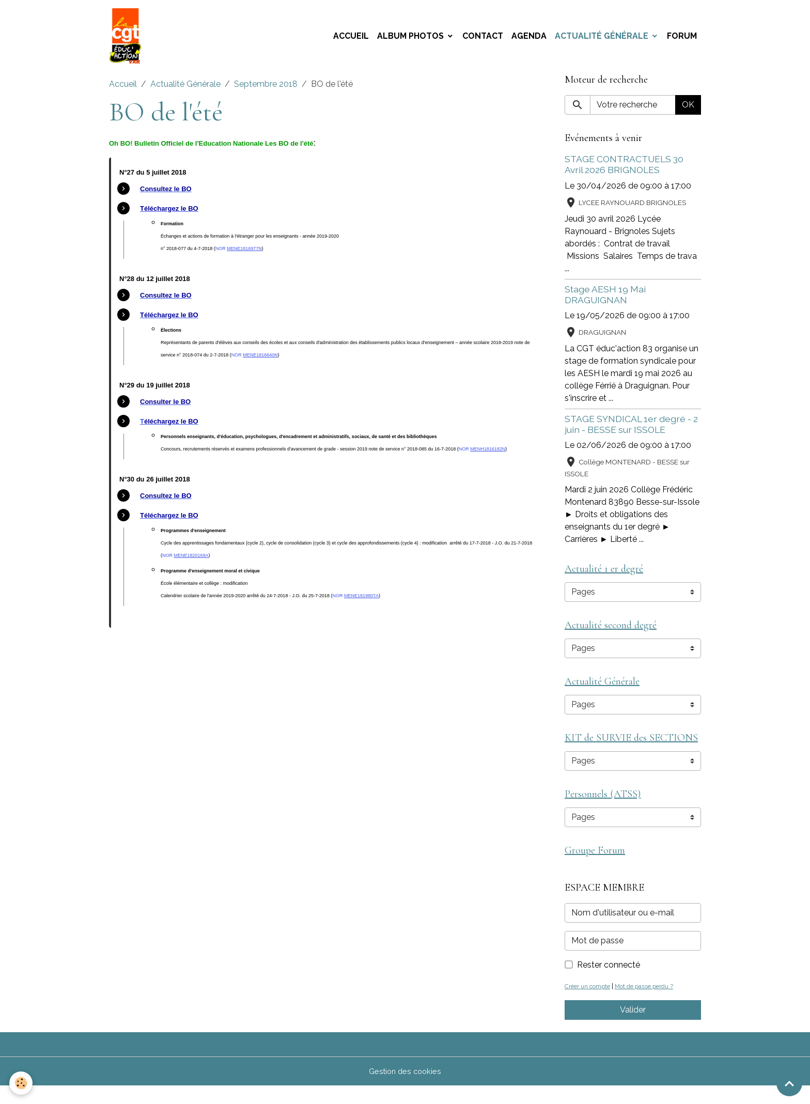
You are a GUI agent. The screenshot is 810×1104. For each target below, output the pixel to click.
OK (688, 111)
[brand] (129, 39)
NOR (221, 254)
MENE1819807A (361, 601)
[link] (166, 195)
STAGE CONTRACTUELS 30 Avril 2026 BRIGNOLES (624, 171)
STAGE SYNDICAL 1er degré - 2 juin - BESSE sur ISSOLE (631, 430)
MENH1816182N (487, 455)
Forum (682, 39)
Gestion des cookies (405, 1089)
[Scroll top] (789, 1083)
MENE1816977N (244, 254)
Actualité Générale (602, 39)
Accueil (351, 39)
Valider (633, 1028)
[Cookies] (22, 1082)
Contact (482, 39)
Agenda (529, 39)
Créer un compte (590, 1004)
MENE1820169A (191, 561)
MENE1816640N (260, 361)
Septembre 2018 (266, 91)
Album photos (411, 39)
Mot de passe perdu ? (653, 1004)
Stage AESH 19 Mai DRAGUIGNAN (605, 301)
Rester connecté (608, 983)
